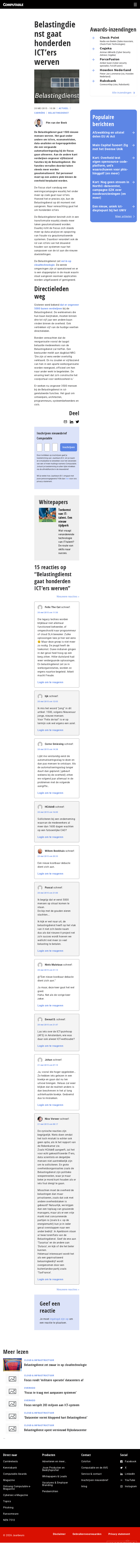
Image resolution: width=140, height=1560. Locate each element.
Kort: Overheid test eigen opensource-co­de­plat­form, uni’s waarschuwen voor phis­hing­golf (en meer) (110, 165)
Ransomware (10, 1513)
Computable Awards (15, 1473)
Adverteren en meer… (54, 1461)
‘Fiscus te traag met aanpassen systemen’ (50, 1392)
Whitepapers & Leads (54, 1476)
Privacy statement (119, 1534)
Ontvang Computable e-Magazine (17, 1487)
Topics (7, 1501)
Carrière (39, 113)
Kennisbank (10, 1467)
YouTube (130, 1480)
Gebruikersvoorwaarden (87, 1534)
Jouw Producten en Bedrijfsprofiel (53, 1469)
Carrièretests (10, 1461)
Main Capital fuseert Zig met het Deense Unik (110, 147)
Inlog (84, 1486)
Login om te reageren (50, 682)
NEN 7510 (9, 1520)
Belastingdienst (58, 113)
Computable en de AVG (94, 1467)
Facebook (130, 1461)
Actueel (64, 108)
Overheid (29, 1388)
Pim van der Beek (56, 122)
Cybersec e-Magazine (15, 1495)
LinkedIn (130, 1473)
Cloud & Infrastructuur (39, 1360)
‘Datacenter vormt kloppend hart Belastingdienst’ (55, 1417)
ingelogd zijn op (59, 1318)
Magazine (9, 1480)
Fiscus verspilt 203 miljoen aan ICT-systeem (52, 1405)
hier (67, 479)
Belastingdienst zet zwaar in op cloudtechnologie (55, 1365)
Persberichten (50, 1491)
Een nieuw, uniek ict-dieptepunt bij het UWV (109, 208)
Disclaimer (59, 1534)
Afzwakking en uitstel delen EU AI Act (108, 134)
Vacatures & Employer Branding (55, 1484)
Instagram (131, 1486)
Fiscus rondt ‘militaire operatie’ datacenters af (53, 1380)
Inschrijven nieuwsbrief (94, 1480)
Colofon (86, 1461)
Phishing (8, 1507)
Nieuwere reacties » (68, 596)
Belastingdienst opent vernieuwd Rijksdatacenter (55, 1430)
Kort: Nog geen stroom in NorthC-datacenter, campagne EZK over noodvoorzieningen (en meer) (111, 190)
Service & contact (91, 1473)
